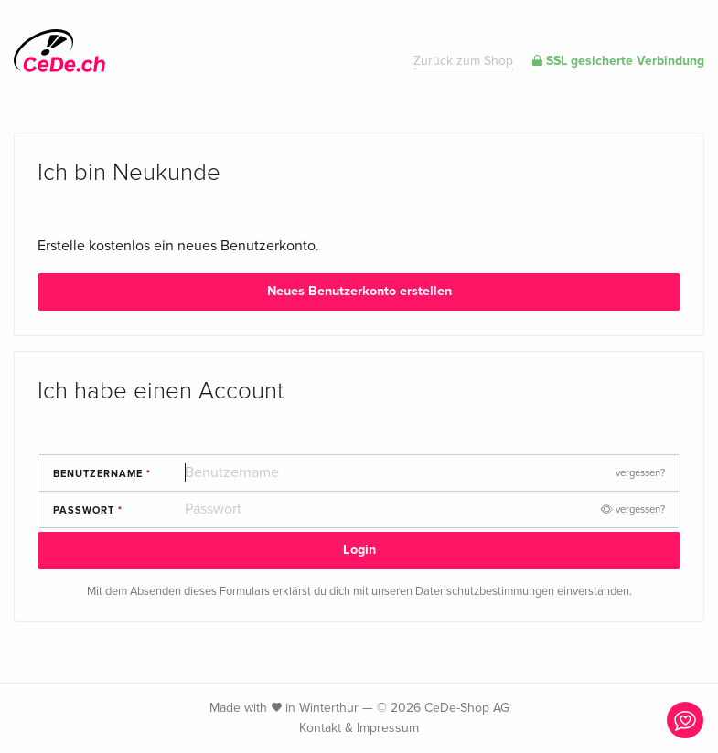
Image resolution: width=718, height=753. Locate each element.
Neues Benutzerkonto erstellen (359, 291)
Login (359, 549)
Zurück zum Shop (463, 61)
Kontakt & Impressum (359, 728)
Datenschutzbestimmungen (484, 591)
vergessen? (640, 473)
